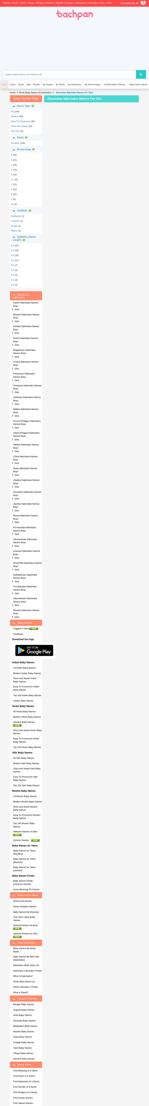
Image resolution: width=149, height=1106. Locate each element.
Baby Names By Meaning (25, 912)
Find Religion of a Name (25, 1092)
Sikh (28, 84)
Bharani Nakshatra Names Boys (26, 316)
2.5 (12, 270)
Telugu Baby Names (23, 1053)
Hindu (21, 84)
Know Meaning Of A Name (26, 889)
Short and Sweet (19, 126)
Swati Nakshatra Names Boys (25, 470)
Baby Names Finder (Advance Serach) (23, 882)
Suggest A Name (25, 628)
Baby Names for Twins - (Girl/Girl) (25, 869)
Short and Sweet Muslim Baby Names (25, 808)
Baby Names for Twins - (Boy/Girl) (25, 861)
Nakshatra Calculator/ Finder (27, 970)
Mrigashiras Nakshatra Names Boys (24, 352)
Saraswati (16, 216)
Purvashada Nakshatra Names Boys (24, 529)
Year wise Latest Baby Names (24, 919)
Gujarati (50, 2)
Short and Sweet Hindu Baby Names (27, 732)
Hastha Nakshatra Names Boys (26, 446)
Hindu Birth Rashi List (24, 981)
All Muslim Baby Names (25, 796)
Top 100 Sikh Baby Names (26, 785)
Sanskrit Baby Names (25, 724)
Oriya (101, 2)
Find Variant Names (23, 1103)
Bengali (39, 2)
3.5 (12, 260)
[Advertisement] (90, 45)
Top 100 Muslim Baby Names (23, 825)
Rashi (21, 137)
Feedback (18, 634)
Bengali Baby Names (23, 1004)
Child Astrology (24, 942)
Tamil (22, 2)
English (6, 2)
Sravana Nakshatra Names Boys (26, 553)
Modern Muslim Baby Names (27, 801)
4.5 (12, 265)
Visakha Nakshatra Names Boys (26, 482)
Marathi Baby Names (23, 1031)
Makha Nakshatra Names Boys (25, 411)
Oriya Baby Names (22, 1037)
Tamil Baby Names (22, 1048)
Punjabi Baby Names (23, 1042)
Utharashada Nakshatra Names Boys (25, 541)
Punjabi (69, 2)
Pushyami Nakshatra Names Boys (27, 387)
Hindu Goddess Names (24, 906)
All (12, 111)
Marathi (59, 2)
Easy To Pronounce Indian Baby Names (26, 688)
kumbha (15, 143)
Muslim (36, 84)
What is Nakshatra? (23, 976)
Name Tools (22, 1064)
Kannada (92, 2)
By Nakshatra (74, 84)
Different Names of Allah (26, 833)
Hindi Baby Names (22, 1015)
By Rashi (60, 84)
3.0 (12, 245)
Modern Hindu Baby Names (27, 717)
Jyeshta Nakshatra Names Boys (26, 505)
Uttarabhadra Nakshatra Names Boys (25, 600)
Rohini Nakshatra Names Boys (25, 340)
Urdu (109, 2)
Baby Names (22, 622)
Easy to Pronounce (20, 121)
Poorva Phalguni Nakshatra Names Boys (26, 423)
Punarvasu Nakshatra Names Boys (24, 375)
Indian (12, 84)
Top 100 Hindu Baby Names (27, 747)
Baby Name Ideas (138, 84)
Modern (14, 116)
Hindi (14, 2)
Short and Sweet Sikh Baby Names (26, 770)
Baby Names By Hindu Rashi (24, 950)
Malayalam (80, 2)
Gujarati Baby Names (23, 1010)
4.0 (12, 255)
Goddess (22, 210)
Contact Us (130, 3)
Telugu (30, 2)
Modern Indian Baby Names (27, 673)
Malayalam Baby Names (25, 1026)
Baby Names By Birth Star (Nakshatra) (26, 958)
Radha (14, 230)
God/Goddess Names (114, 84)
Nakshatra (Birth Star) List (26, 965)
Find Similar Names (23, 1098)
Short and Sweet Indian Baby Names (24, 680)
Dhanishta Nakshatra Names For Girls (74, 92)
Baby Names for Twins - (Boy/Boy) (25, 852)
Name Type (24, 105)
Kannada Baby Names (24, 1020)
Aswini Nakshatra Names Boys (25, 304)
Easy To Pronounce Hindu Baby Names (26, 740)
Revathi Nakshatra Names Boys (26, 612)
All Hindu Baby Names (24, 711)
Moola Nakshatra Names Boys (25, 517)
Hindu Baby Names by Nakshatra (35, 92)
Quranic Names (26, 840)
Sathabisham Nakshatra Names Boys (25, 576)
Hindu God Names (22, 901)
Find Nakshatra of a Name (26, 1081)
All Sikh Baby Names (23, 758)
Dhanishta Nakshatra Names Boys (27, 564)
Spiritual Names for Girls (26, 935)
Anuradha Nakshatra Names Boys (27, 494)
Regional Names (25, 998)
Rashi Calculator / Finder (25, 987)
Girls (16, 309)
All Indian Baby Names (24, 667)
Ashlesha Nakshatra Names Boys (27, 399)
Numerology (24, 149)
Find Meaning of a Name (25, 1070)
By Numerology (92, 84)
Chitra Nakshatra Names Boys (25, 458)
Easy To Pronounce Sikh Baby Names (25, 778)
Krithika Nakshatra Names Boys (26, 328)
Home (13, 92)
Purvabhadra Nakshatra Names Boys (25, 588)
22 (12, 204)
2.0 (12, 250)
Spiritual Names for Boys (26, 927)
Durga (14, 226)
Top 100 (15, 131)
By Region (48, 84)
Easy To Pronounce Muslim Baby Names (26, 817)
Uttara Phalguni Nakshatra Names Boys (26, 434)
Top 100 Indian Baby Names (27, 695)
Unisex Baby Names (23, 700)
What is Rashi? (20, 992)
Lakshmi (15, 221)
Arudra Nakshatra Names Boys (25, 363)
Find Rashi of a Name (24, 1076)
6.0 (12, 280)
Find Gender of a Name (25, 1087)
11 (12, 179)
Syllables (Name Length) (24, 238)
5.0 (12, 275)
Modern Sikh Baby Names (26, 763)
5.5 (12, 284)
